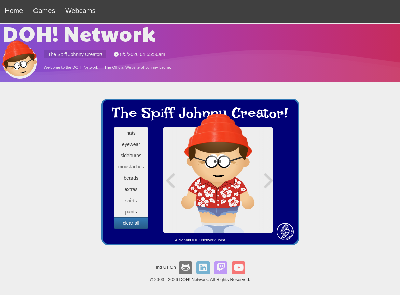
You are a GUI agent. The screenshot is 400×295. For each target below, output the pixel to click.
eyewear (131, 144)
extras (130, 189)
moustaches (131, 166)
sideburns (131, 155)
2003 (159, 279)
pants (131, 212)
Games (44, 10)
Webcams (80, 10)
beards (131, 178)
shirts (131, 200)
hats (130, 133)
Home (14, 10)
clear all (131, 223)
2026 (173, 279)
